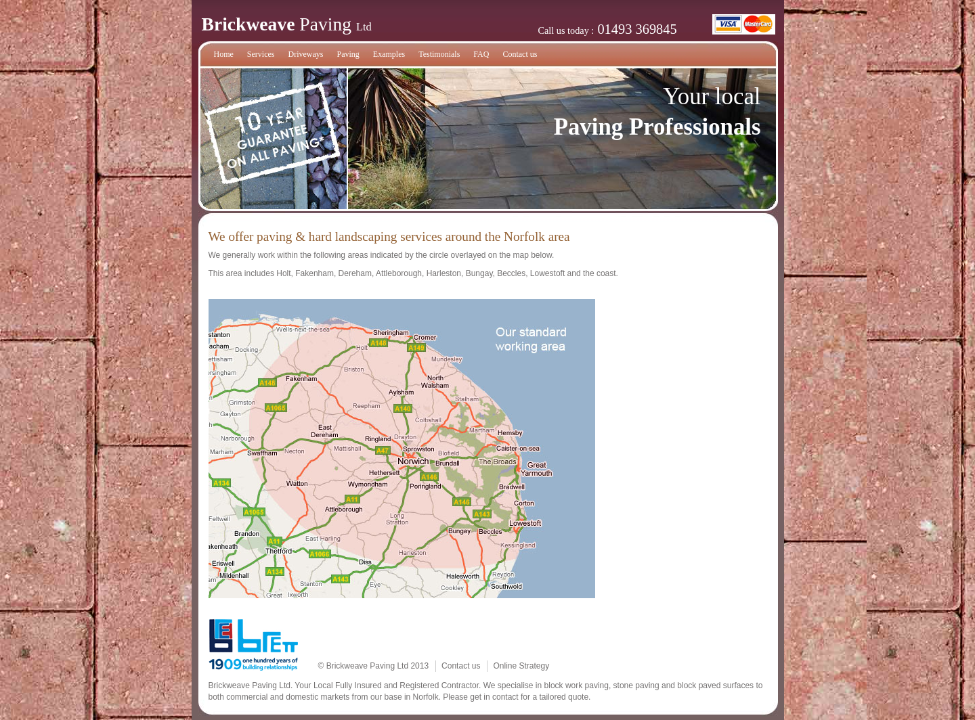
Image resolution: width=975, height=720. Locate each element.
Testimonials (439, 54)
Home (224, 54)
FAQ (481, 54)
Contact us (519, 54)
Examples (389, 54)
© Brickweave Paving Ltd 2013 (373, 666)
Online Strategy (521, 666)
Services (261, 54)
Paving (348, 54)
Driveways (305, 54)
